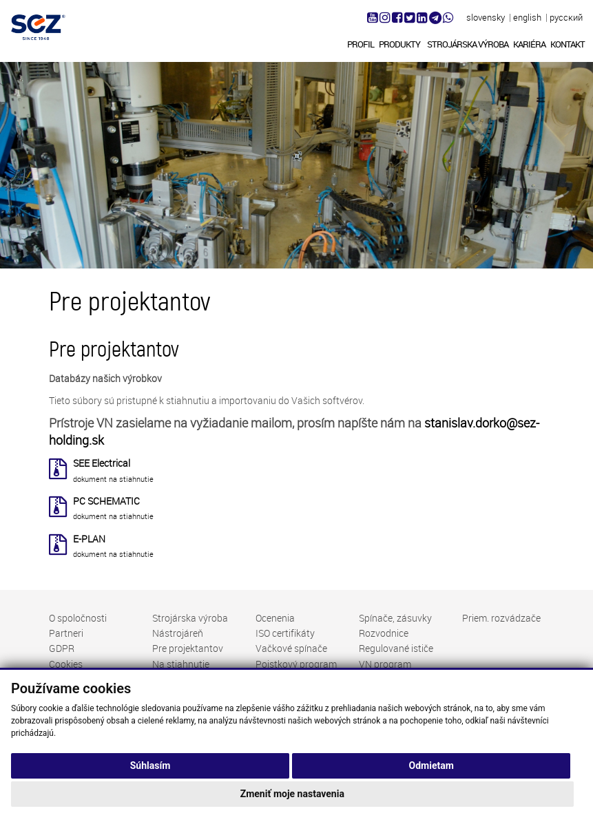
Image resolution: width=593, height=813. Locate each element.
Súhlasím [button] (150, 765)
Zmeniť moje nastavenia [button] (292, 793)
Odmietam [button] (431, 765)
